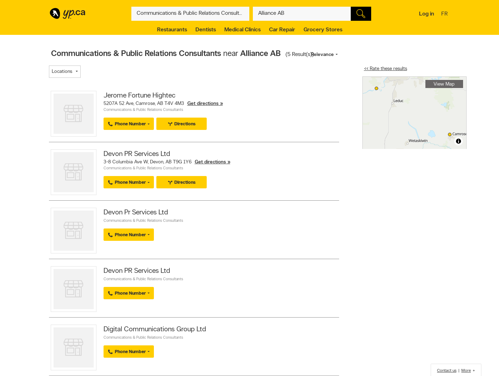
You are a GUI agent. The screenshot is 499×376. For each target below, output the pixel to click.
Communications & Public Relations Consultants (143, 110)
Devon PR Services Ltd (137, 154)
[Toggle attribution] (458, 141)
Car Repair (282, 30)
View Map (444, 84)
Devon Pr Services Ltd (136, 212)
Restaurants (172, 30)
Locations (62, 71)
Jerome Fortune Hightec (139, 95)
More (466, 371)
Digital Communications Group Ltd (155, 329)
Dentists (205, 30)
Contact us (446, 371)
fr (445, 14)
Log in (426, 14)
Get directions (203, 103)
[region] (414, 113)
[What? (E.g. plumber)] (190, 14)
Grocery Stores (323, 30)
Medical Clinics (242, 30)
